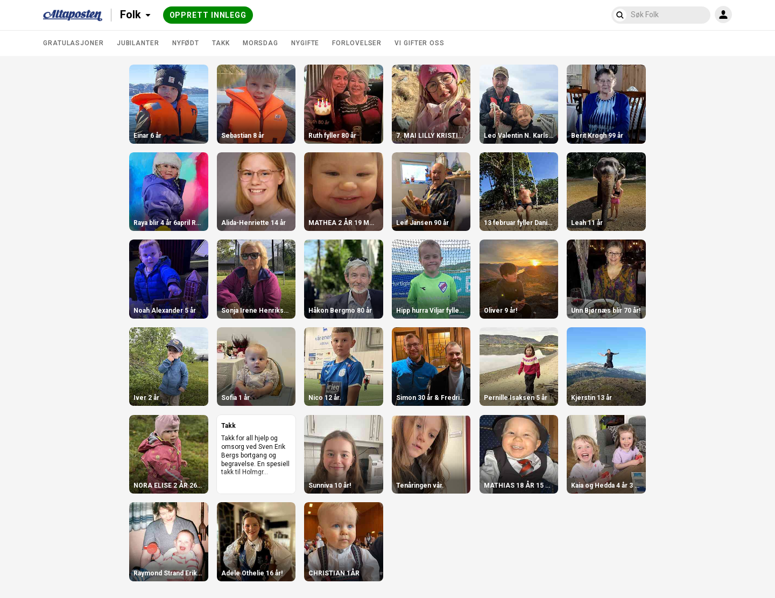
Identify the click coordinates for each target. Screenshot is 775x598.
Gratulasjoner (73, 43)
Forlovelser (357, 43)
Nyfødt (185, 43)
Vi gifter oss (419, 43)
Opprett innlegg (208, 15)
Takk (221, 43)
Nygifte (305, 43)
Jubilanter (138, 43)
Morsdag (260, 43)
